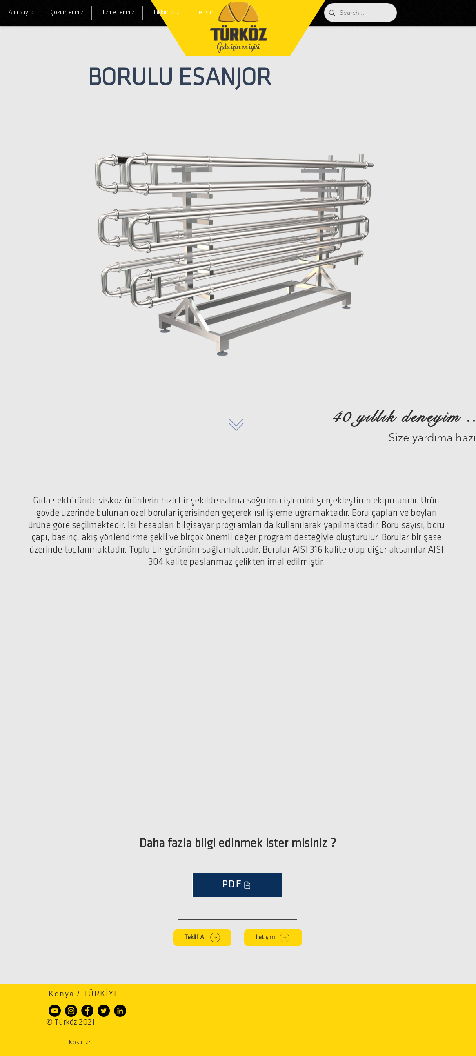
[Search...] (360, 12)
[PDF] (237, 885)
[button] (80, 1043)
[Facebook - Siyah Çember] (87, 1011)
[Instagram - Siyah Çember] (71, 1011)
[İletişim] (273, 937)
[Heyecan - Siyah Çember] (104, 1011)
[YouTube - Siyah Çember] (55, 1011)
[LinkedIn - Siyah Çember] (120, 1011)
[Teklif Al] (202, 937)
